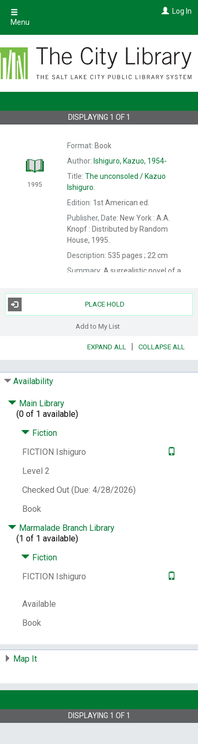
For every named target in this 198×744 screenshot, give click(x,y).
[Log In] (164, 11)
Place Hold (66, 304)
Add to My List (98, 326)
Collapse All (161, 347)
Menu (20, 17)
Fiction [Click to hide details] (39, 433)
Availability (33, 381)
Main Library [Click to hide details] (36, 403)
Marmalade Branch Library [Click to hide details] (61, 528)
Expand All (106, 347)
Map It (25, 659)
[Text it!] (170, 452)
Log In (182, 11)
